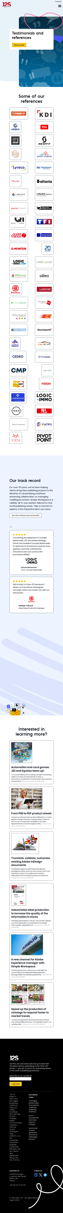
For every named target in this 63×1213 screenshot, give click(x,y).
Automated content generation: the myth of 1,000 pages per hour (33, 1133)
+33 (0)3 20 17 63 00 (17, 1185)
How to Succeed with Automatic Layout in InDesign (34, 1120)
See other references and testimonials (25, 515)
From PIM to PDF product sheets (31, 813)
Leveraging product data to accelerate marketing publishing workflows (34, 1106)
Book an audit (19, 45)
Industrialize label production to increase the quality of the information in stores (30, 913)
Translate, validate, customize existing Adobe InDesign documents (30, 861)
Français (58, 1)
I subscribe (16, 1084)
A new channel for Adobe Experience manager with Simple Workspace (27, 963)
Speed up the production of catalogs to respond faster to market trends (30, 1012)
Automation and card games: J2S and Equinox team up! (30, 769)
